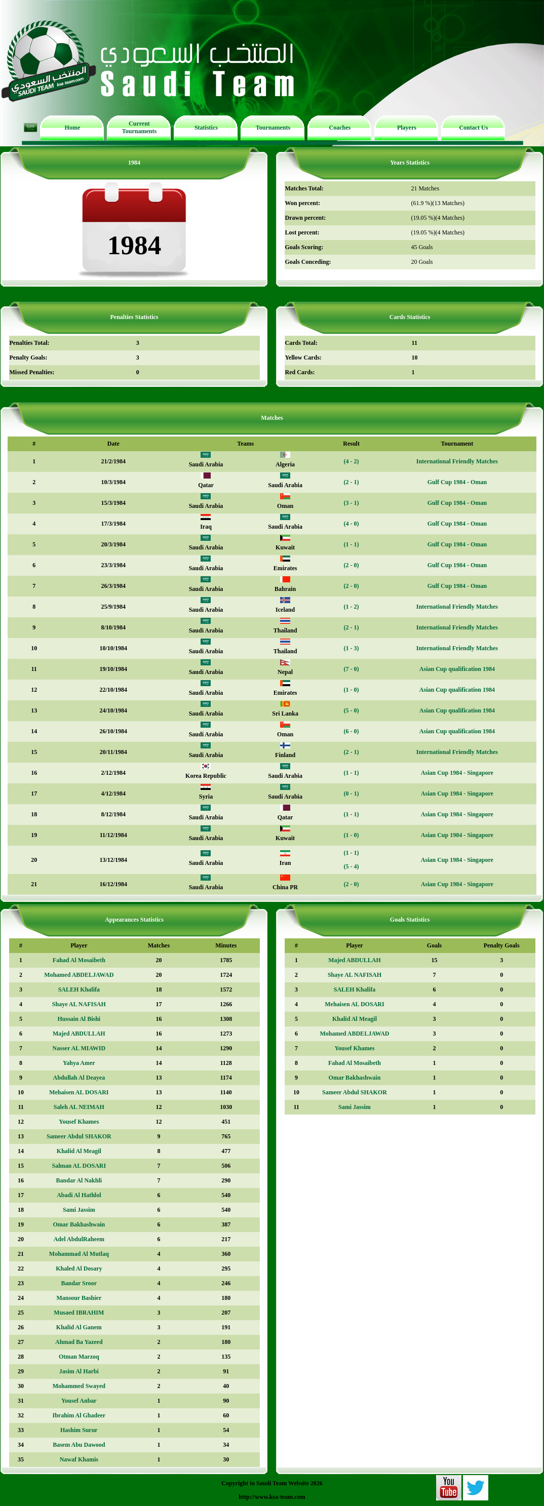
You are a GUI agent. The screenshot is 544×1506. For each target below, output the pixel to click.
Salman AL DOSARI (79, 1165)
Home (73, 127)
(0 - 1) (351, 793)
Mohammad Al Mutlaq (79, 1253)
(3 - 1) (351, 502)
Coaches (340, 127)
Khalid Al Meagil (79, 1151)
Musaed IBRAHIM (79, 1312)
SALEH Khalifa (79, 989)
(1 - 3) (351, 648)
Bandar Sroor (79, 1283)
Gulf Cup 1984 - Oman (457, 482)
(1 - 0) (351, 689)
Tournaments (273, 127)
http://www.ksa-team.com (272, 1496)
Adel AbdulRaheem (79, 1239)
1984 (134, 162)
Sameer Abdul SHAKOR (79, 1136)
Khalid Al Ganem (79, 1327)
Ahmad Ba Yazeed (79, 1341)
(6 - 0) (351, 731)
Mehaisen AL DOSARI (78, 1092)
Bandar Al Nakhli (79, 1180)
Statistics (206, 127)
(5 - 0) (351, 710)
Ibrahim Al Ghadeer (79, 1415)
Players (406, 127)
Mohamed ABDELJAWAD (78, 974)
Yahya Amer (79, 1062)
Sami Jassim (79, 1209)
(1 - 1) (351, 544)
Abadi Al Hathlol (79, 1195)
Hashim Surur (79, 1430)
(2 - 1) (351, 482)
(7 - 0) (351, 668)
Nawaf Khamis (79, 1459)
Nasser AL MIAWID (79, 1048)
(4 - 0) (351, 523)
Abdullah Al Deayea (79, 1077)
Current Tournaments (139, 127)
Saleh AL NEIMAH (79, 1107)
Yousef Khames (79, 1121)
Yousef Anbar (79, 1400)
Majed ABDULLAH (79, 1033)
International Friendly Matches (457, 461)
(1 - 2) (351, 606)
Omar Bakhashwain (79, 1224)
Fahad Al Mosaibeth (79, 960)
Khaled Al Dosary (79, 1268)
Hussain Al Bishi (78, 1018)
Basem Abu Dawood (79, 1444)
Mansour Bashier (78, 1297)
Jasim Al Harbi (79, 1371)
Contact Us (473, 127)
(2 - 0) (351, 565)
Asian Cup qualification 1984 (457, 668)
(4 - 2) (351, 461)
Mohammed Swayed (79, 1386)
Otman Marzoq (79, 1356)
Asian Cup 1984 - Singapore (457, 772)
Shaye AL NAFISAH (79, 1004)
